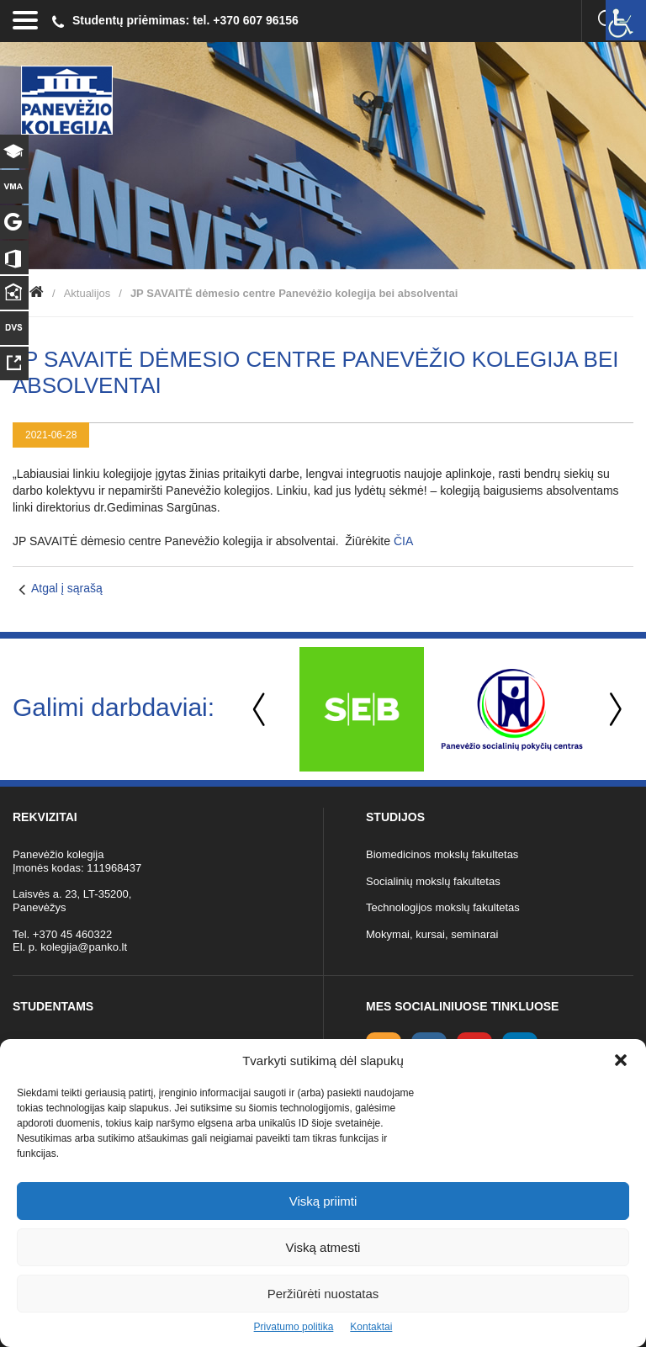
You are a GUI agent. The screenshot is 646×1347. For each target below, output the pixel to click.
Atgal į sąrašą (67, 588)
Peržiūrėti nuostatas (323, 1293)
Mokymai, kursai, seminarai (432, 934)
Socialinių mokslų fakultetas (433, 881)
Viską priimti (323, 1201)
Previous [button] (261, 710)
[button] (620, 1060)
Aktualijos (87, 293)
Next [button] (612, 710)
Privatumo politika (294, 1327)
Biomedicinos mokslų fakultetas (442, 854)
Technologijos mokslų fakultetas (443, 907)
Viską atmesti (323, 1247)
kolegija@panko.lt (83, 947)
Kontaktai (371, 1327)
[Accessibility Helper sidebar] (626, 20)
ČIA (403, 541)
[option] (361, 709)
